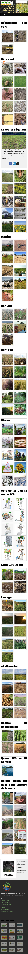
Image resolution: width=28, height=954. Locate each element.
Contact (3, 907)
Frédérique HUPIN (6, 904)
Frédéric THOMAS (6, 900)
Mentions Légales (5, 909)
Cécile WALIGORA (6, 902)
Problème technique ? (7, 911)
